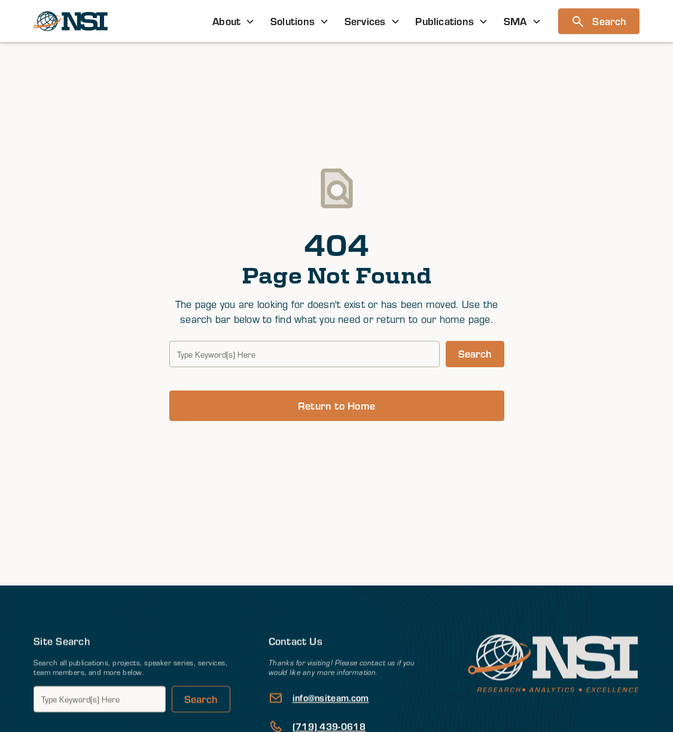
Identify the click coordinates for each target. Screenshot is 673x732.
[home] (71, 21)
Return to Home (336, 405)
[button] (234, 21)
